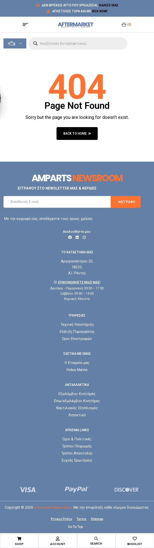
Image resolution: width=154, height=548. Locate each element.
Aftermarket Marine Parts (53, 507)
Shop (19, 544)
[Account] (58, 539)
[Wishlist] (135, 539)
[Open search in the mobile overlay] (78, 43)
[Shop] (19, 539)
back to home (77, 133)
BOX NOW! (100, 11)
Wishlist (134, 544)
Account (57, 544)
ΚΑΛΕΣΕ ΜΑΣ (108, 5)
